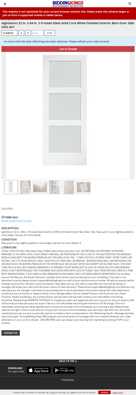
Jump (49, 33)
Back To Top (68, 361)
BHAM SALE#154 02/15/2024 (16, 221)
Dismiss (104, 392)
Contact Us (10, 332)
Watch (9, 33)
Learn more (117, 392)
